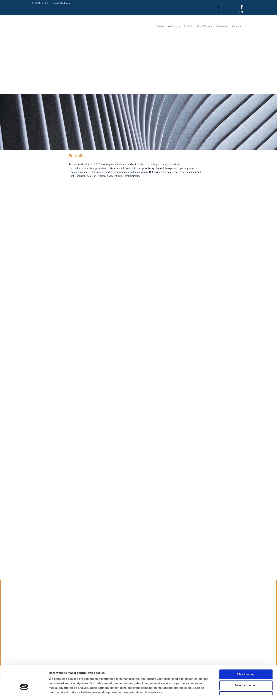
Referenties (222, 26)
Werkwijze (174, 26)
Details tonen (201, 600)
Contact (236, 26)
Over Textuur (204, 26)
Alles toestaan (245, 562)
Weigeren (246, 583)
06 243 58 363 (41, 2)
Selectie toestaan (246, 573)
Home (160, 26)
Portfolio (188, 26)
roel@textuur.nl (63, 2)
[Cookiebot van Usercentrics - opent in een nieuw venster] (24, 600)
